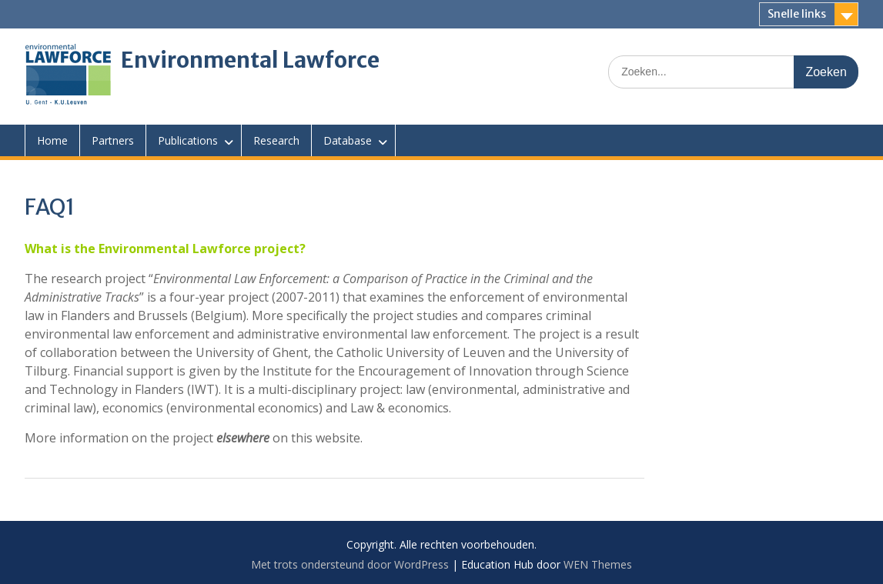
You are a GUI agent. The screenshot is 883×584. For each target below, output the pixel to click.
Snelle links (797, 14)
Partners (113, 140)
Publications (188, 140)
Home (52, 140)
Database (347, 140)
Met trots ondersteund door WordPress (350, 564)
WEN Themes (598, 564)
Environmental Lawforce (250, 60)
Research (276, 140)
